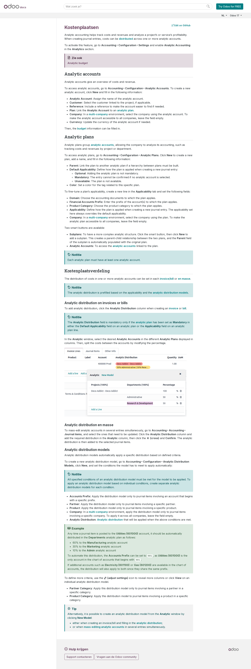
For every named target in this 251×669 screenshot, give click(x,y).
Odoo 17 (235, 15)
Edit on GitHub (181, 25)
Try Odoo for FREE (229, 6)
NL (223, 15)
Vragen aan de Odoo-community (117, 656)
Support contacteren (79, 656)
